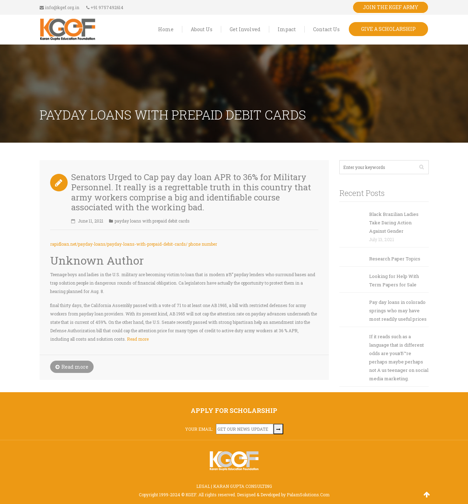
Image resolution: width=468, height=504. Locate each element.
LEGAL (203, 486)
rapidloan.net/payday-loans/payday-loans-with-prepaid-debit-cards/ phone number (133, 244)
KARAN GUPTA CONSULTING (242, 486)
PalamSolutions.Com (308, 494)
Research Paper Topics (394, 259)
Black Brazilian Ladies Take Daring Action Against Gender (394, 222)
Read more (138, 339)
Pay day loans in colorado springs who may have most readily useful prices (398, 310)
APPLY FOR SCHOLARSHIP (234, 410)
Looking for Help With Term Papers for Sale (394, 280)
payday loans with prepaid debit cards (152, 221)
